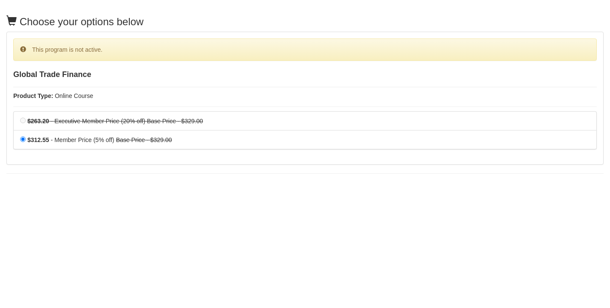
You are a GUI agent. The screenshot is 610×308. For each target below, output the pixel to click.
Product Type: (33, 95)
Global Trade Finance (52, 74)
